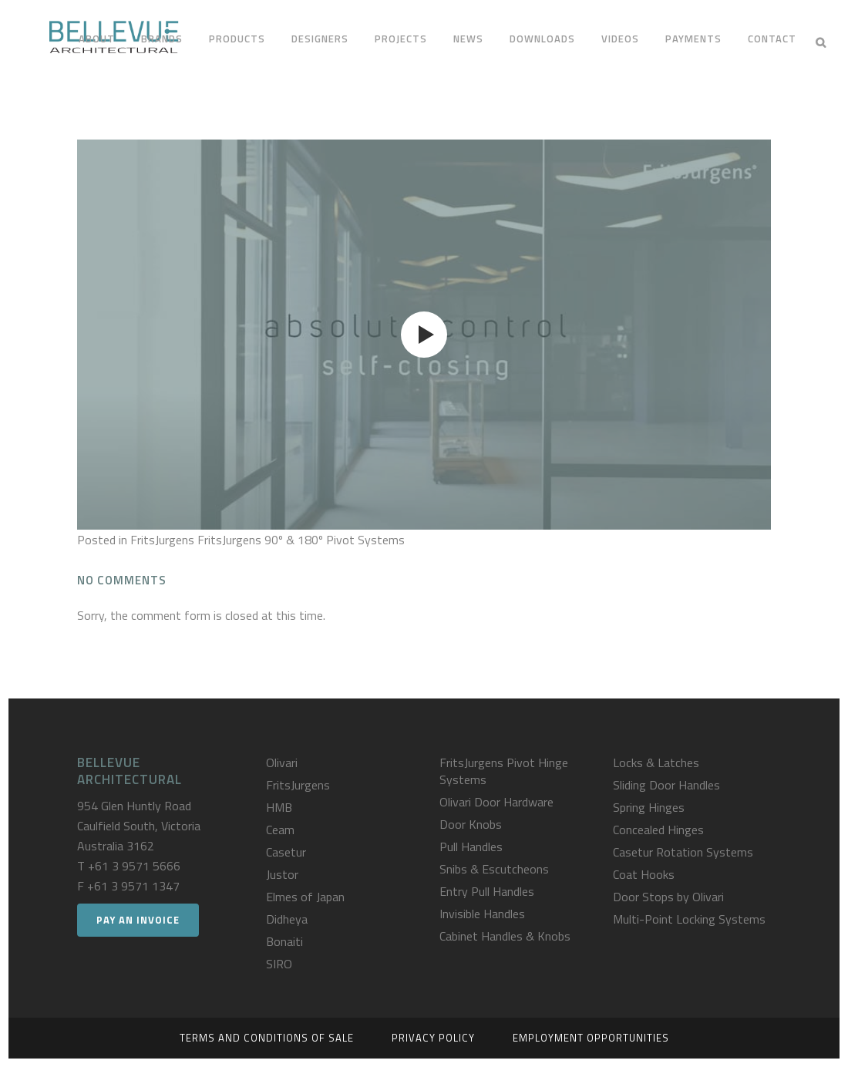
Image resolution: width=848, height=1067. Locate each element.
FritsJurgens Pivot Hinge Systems (503, 771)
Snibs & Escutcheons (494, 868)
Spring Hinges (649, 807)
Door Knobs (470, 824)
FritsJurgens (298, 784)
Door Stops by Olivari (668, 896)
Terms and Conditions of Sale (267, 1037)
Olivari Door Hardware (496, 801)
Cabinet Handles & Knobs (504, 935)
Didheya (287, 918)
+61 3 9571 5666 (134, 866)
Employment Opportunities (591, 1037)
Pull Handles (471, 846)
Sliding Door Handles (666, 784)
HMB (279, 807)
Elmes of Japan (305, 896)
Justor (282, 874)
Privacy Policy (433, 1037)
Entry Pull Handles (486, 891)
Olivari (282, 762)
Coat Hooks (644, 874)
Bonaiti (284, 941)
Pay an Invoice (138, 919)
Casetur (286, 851)
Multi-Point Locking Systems (689, 918)
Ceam (280, 829)
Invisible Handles (482, 913)
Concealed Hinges (658, 829)
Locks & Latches (656, 762)
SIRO (279, 963)
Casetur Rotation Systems (683, 851)
